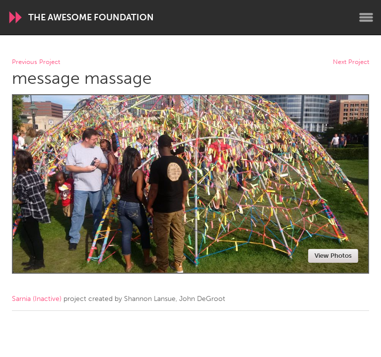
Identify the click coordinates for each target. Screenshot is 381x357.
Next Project (351, 62)
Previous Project (36, 62)
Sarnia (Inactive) (37, 299)
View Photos (333, 255)
